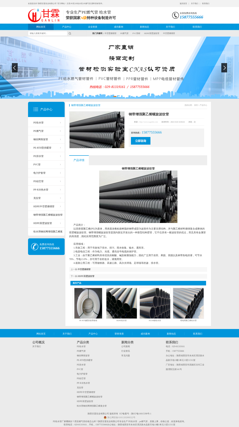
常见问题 (125, 355)
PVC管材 (136, 33)
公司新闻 (125, 346)
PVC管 (37, 164)
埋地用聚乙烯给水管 (188, 320)
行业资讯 (125, 351)
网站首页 (40, 27)
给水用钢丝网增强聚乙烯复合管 (48, 233)
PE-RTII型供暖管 (42, 147)
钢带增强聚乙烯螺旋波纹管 (48, 215)
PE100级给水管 (155, 320)
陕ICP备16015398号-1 (141, 414)
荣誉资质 (119, 334)
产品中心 (66, 27)
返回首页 (183, 3)
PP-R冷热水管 (40, 189)
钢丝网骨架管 (40, 139)
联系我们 (205, 3)
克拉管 (37, 198)
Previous (15, 67)
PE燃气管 (124, 33)
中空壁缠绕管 (110, 33)
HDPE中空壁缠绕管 (43, 206)
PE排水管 (38, 156)
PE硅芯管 (38, 181)
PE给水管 (38, 122)
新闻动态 (144, 27)
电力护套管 (39, 173)
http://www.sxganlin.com (148, 122)
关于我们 (194, 3)
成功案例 (118, 27)
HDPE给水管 (121, 320)
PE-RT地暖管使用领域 (88, 320)
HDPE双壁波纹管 (151, 33)
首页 (196, 105)
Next (224, 67)
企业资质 (92, 27)
